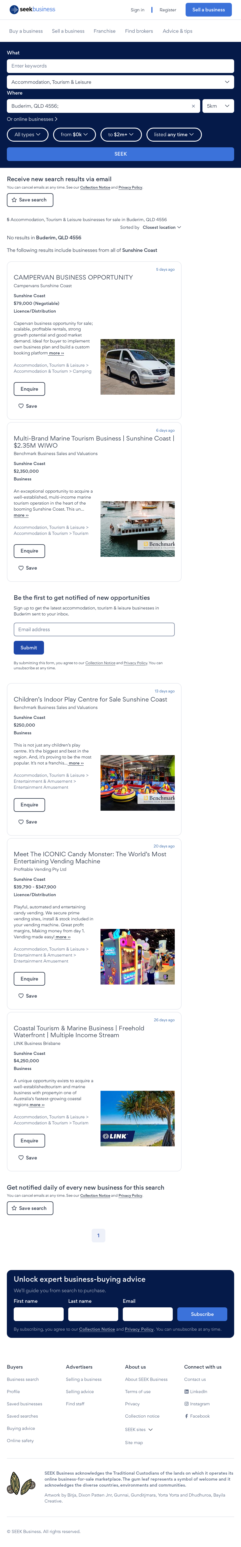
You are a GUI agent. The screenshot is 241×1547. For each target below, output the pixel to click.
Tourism (81, 533)
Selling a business (84, 1379)
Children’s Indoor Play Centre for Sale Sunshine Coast (90, 699)
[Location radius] (218, 106)
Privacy (132, 1404)
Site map (134, 1442)
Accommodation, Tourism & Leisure (49, 365)
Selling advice (80, 1391)
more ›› (56, 353)
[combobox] (120, 66)
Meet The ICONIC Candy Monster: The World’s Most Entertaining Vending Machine (90, 857)
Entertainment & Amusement (43, 781)
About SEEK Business (146, 1379)
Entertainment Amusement (41, 787)
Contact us (195, 1379)
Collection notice (142, 1416)
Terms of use (138, 1391)
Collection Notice (95, 187)
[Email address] (94, 629)
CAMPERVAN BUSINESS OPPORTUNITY (73, 277)
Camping (82, 371)
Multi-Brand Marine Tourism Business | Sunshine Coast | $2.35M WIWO (94, 442)
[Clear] (193, 106)
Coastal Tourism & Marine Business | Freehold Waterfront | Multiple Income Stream (79, 1031)
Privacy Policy (130, 187)
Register (168, 10)
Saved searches (22, 1416)
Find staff (75, 1404)
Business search (23, 1379)
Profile (13, 1391)
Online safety (20, 1440)
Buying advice (21, 1428)
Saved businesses (24, 1404)
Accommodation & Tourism (41, 371)
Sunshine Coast (29, 295)
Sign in (137, 10)
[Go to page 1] (98, 1235)
